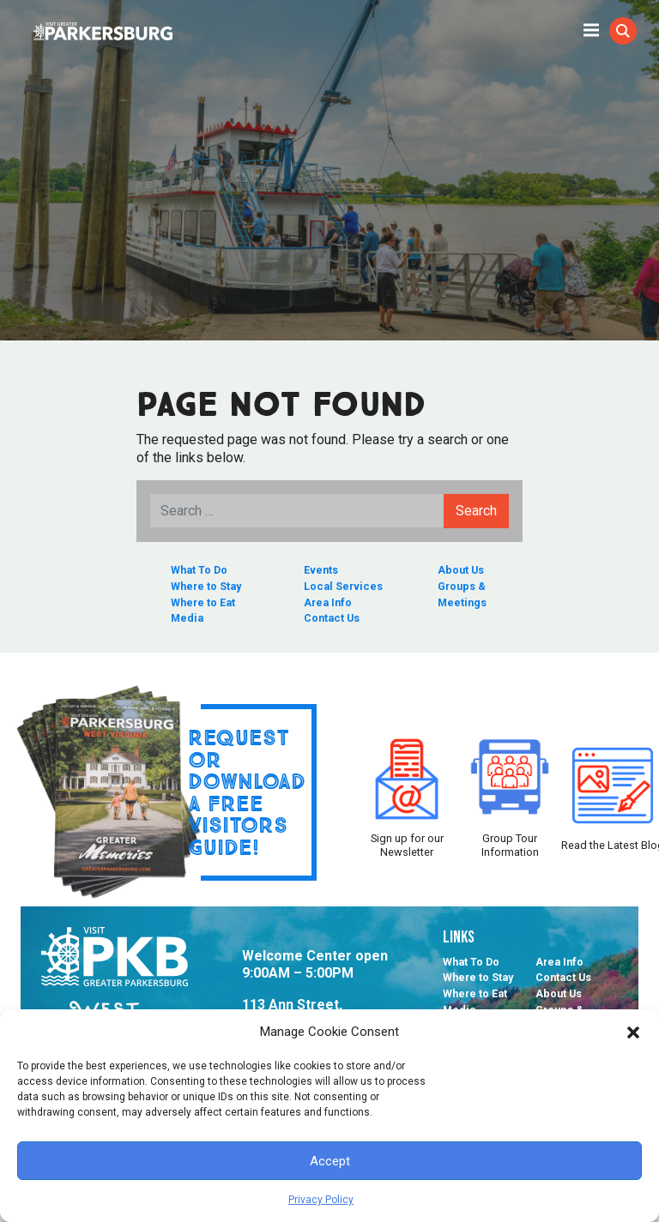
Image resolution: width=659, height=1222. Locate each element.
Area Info (328, 602)
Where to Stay (206, 586)
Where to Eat (203, 602)
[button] (633, 1031)
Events (321, 569)
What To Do (199, 569)
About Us (461, 569)
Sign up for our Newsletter (407, 792)
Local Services (343, 586)
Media (187, 617)
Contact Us (332, 617)
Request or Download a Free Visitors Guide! (246, 792)
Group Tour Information (509, 792)
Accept (330, 1161)
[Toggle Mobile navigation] (591, 29)
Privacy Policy (321, 1200)
